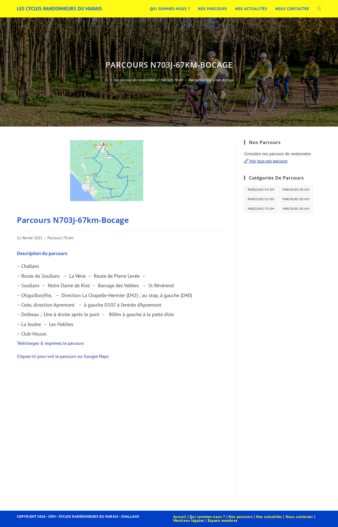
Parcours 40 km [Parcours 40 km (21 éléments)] (296, 189)
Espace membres (222, 520)
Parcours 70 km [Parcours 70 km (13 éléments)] (261, 208)
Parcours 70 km (60, 237)
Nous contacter (299, 516)
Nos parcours (240, 516)
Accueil (179, 516)
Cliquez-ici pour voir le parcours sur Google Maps (63, 356)
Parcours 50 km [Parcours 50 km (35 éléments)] (261, 199)
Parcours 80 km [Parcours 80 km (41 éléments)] (296, 208)
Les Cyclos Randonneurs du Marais (59, 8)
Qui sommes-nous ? (207, 516)
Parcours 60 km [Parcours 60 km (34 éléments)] (296, 199)
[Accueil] (106, 80)
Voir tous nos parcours (266, 161)
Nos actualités (269, 516)
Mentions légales (188, 520)
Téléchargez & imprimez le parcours (50, 343)
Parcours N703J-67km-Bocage (211, 80)
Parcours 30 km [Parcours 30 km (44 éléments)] (261, 189)
